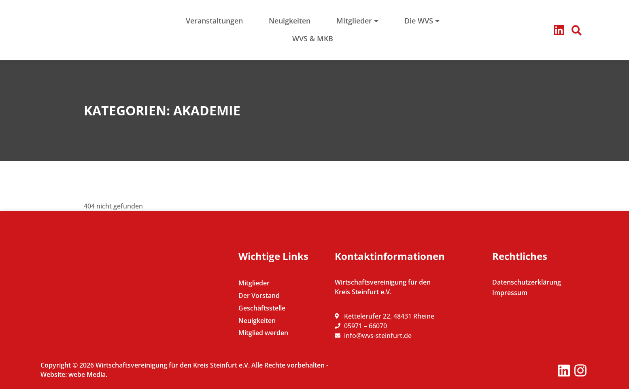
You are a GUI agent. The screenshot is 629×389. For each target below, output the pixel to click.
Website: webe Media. (73, 374)
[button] (577, 30)
